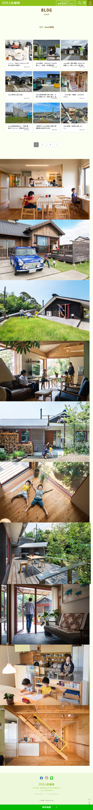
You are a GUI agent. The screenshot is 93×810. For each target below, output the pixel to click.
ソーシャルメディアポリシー (52, 793)
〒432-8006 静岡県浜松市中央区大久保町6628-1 (46, 788)
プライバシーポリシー (39, 793)
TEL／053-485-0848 (46, 790)
